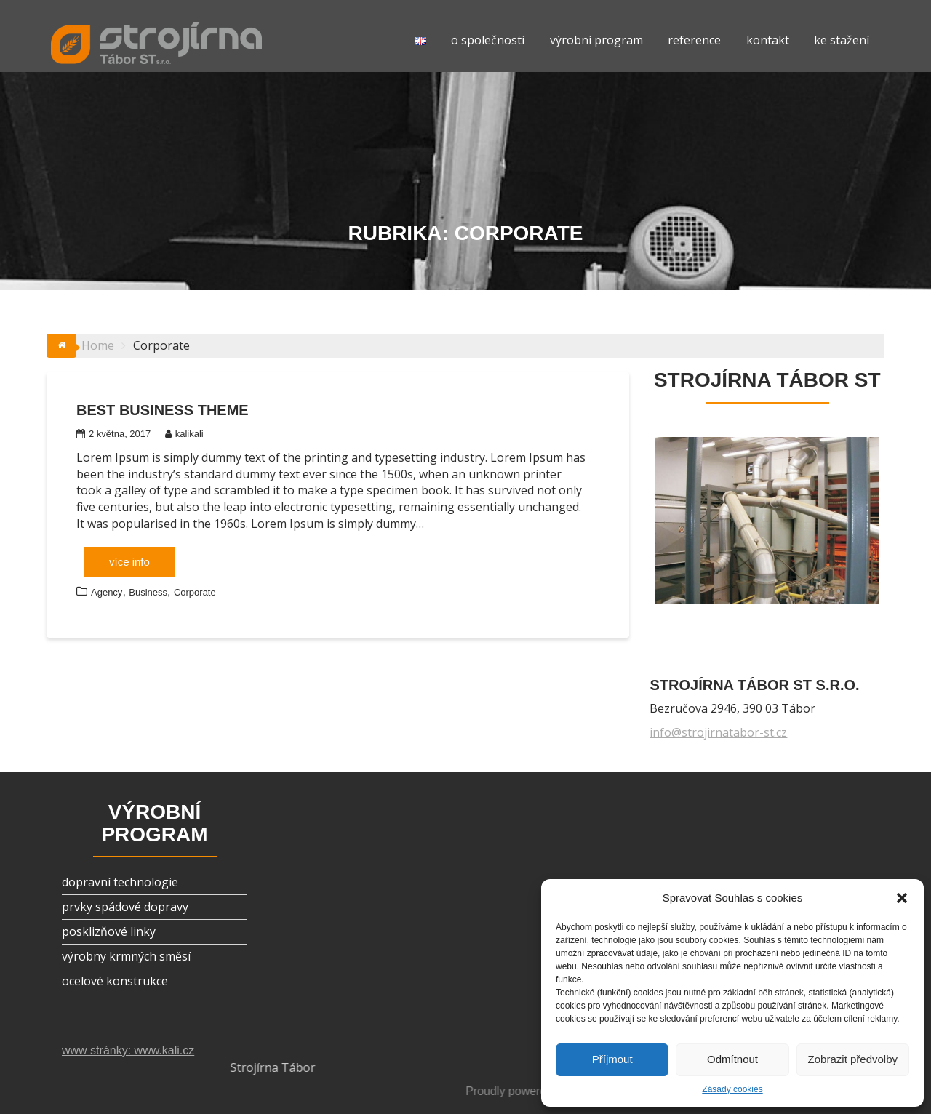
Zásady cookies (732, 1089)
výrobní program (596, 40)
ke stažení (841, 40)
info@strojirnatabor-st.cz (718, 732)
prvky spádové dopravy (125, 907)
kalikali (184, 433)
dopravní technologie (120, 882)
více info (129, 562)
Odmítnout (732, 1059)
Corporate (195, 592)
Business (148, 592)
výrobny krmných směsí (126, 956)
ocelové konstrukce (115, 981)
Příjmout (612, 1059)
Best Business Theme (162, 410)
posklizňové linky (109, 931)
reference (694, 40)
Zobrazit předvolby (853, 1059)
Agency (106, 592)
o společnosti (487, 40)
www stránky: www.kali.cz (128, 1050)
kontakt (767, 40)
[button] (902, 898)
